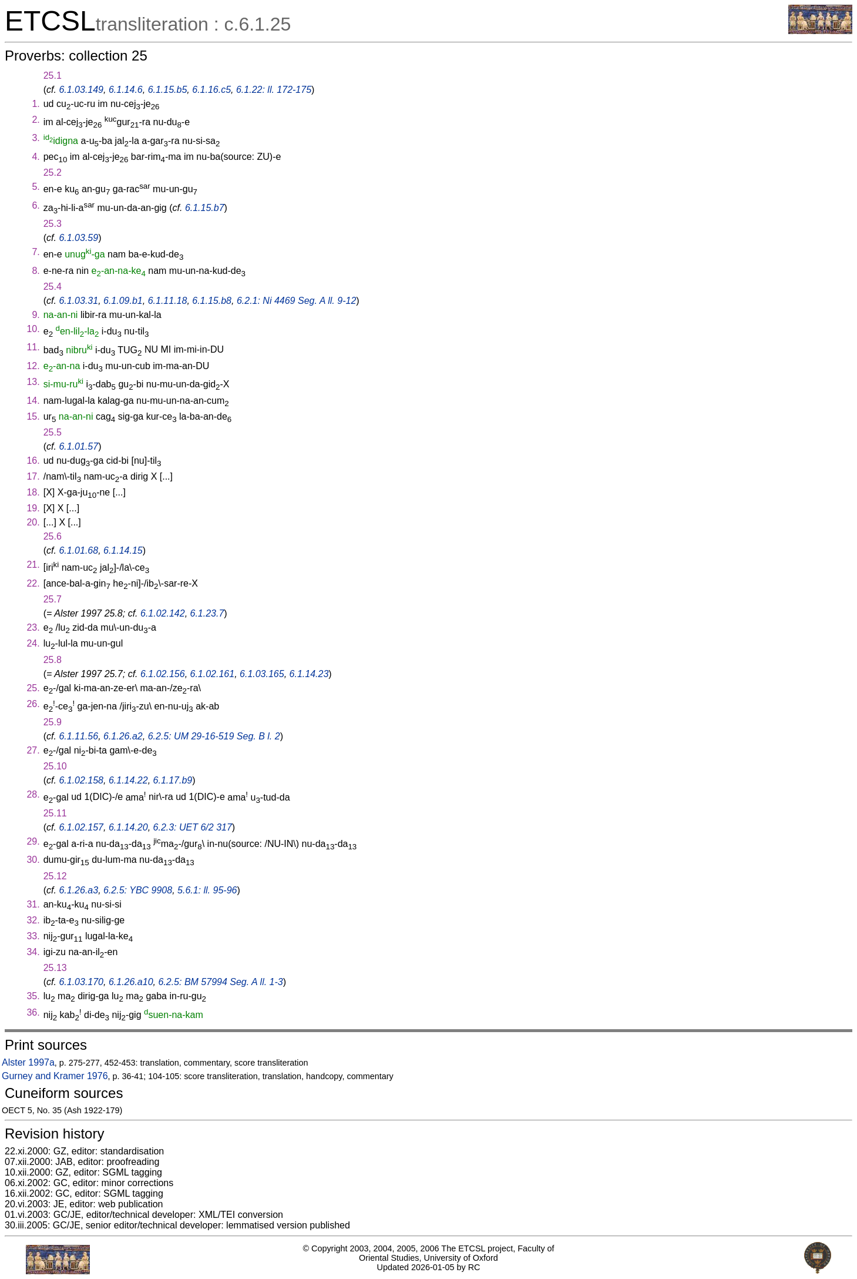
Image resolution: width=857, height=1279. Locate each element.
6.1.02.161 (212, 674)
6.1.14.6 (126, 90)
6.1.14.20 (128, 827)
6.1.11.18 (167, 301)
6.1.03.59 (78, 238)
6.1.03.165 (262, 674)
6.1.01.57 (78, 446)
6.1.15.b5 (167, 90)
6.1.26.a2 (123, 736)
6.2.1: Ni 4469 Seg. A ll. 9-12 (296, 301)
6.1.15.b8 (211, 301)
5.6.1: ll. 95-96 (207, 890)
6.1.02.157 (81, 827)
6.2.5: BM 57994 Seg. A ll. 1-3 (220, 982)
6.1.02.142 (162, 613)
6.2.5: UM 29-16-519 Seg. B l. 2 (214, 736)
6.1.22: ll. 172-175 (273, 90)
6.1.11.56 (78, 736)
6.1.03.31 (78, 301)
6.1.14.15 (123, 550)
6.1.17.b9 (173, 780)
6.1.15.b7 (204, 208)
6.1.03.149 (81, 90)
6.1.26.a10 (131, 982)
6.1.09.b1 (123, 301)
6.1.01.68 (78, 550)
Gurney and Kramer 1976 (55, 1076)
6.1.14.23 (309, 674)
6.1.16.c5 (211, 90)
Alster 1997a (28, 1062)
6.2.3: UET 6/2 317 (192, 827)
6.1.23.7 (207, 613)
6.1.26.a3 (78, 890)
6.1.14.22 (128, 780)
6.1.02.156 (162, 674)
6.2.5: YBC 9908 (137, 890)
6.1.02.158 (81, 780)
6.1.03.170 (81, 982)
